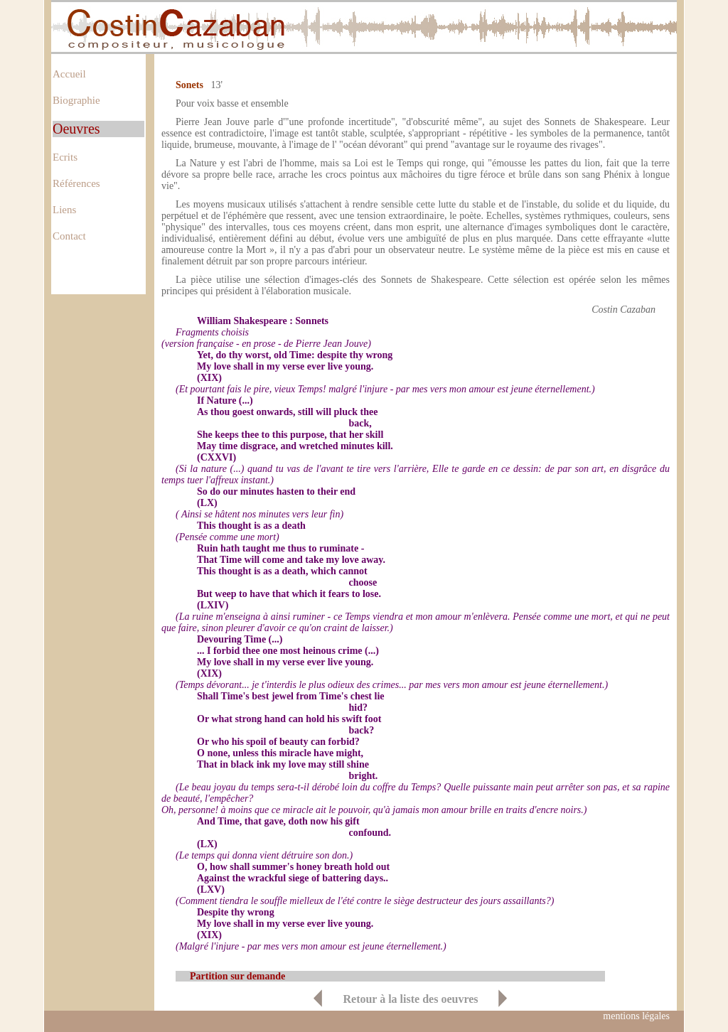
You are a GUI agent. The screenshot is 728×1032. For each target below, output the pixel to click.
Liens (64, 209)
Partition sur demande (237, 976)
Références (76, 183)
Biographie (76, 100)
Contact (69, 236)
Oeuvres (76, 128)
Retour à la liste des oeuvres (410, 999)
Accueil (69, 74)
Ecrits (65, 157)
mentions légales (636, 1016)
